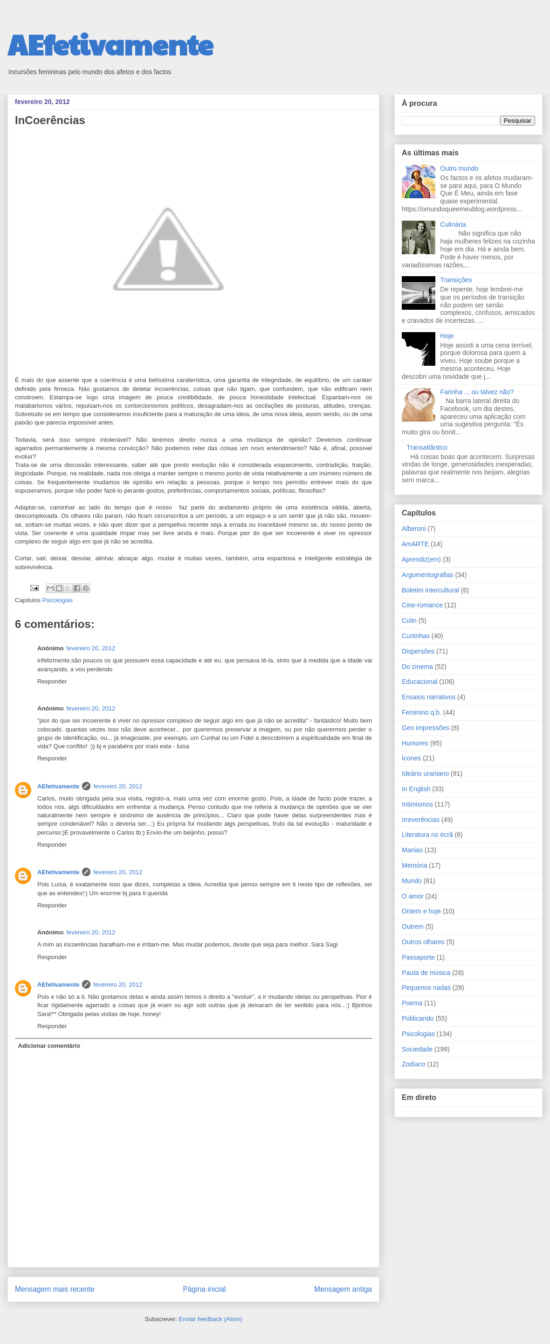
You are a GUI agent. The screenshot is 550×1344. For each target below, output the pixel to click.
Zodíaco (414, 1064)
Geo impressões (425, 727)
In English (416, 789)
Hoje (447, 336)
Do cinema (417, 666)
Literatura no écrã (427, 834)
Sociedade (417, 1049)
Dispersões (418, 651)
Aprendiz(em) (421, 559)
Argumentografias (428, 574)
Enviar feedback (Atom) (210, 1319)
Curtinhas (416, 636)
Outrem (413, 926)
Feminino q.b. (421, 712)
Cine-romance (422, 605)
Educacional (419, 681)
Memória (414, 865)
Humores (415, 743)
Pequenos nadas (426, 987)
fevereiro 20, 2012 (90, 648)
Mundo (412, 880)
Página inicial (204, 1289)
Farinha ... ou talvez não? (477, 392)
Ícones (411, 758)
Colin (409, 620)
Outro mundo (459, 168)
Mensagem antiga (343, 1289)
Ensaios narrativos (428, 697)
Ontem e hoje (421, 911)
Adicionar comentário (49, 1045)
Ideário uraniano (425, 773)
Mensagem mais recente (55, 1289)
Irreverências (421, 819)
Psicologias (57, 600)
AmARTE (415, 544)
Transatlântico (427, 447)
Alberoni (414, 528)
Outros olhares (423, 942)
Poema (412, 1003)
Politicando (418, 1018)
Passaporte (418, 957)
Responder (52, 681)
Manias (412, 850)
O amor (413, 896)
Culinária (453, 224)
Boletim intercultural (430, 590)
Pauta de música (426, 972)
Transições (456, 280)
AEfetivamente (110, 43)
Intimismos (417, 804)
